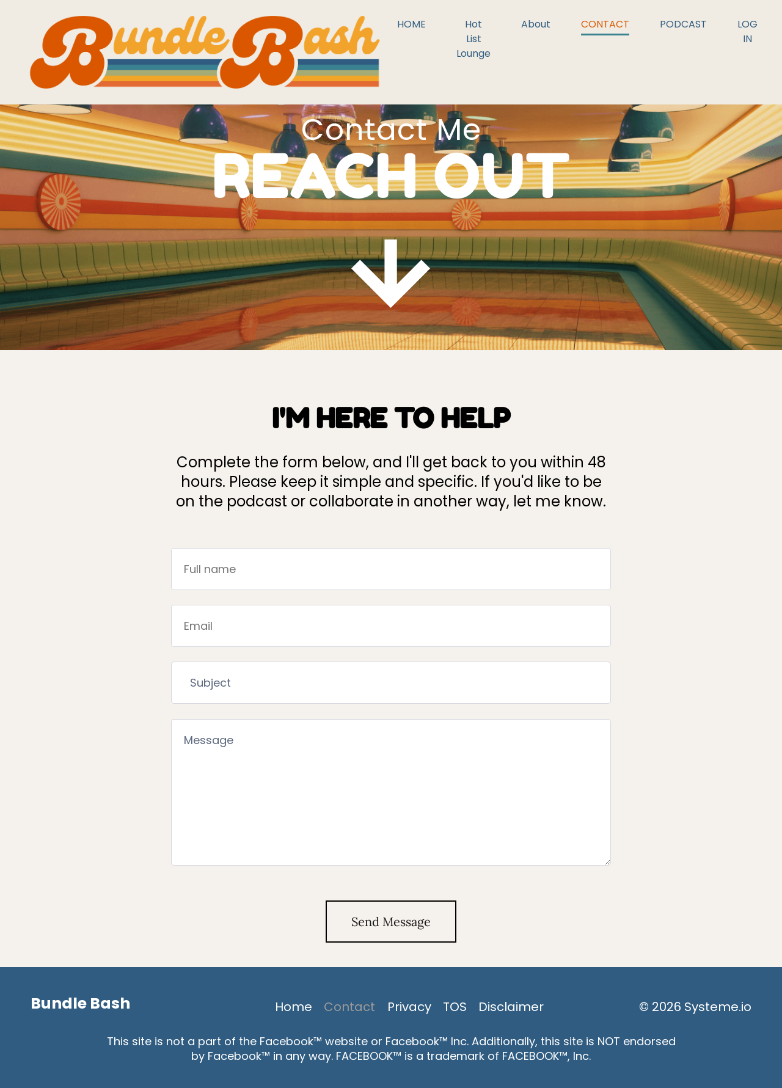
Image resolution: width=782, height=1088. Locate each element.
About (535, 24)
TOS (455, 1006)
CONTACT (605, 24)
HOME (411, 24)
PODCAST (683, 24)
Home (293, 1006)
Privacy (409, 1006)
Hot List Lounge (473, 38)
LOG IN (747, 31)
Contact (349, 1006)
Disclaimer (511, 1006)
